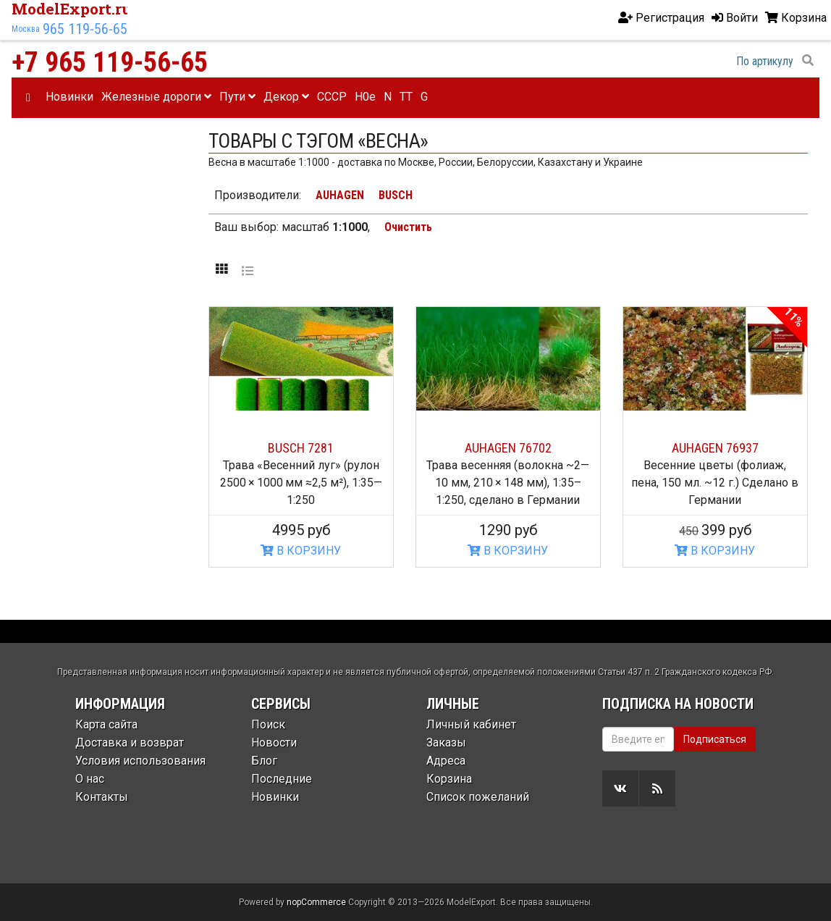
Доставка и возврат (129, 742)
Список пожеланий (477, 797)
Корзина (449, 779)
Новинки (69, 97)
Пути (237, 97)
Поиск (268, 724)
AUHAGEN (340, 195)
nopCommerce (316, 902)
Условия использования (140, 761)
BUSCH (396, 195)
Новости (274, 742)
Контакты (101, 797)
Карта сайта (106, 724)
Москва (26, 29)
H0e (365, 97)
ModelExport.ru (72, 8)
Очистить (408, 227)
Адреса (445, 761)
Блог (264, 761)
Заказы (446, 742)
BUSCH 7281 (301, 447)
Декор (286, 97)
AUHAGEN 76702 (508, 447)
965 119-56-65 (85, 29)
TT (406, 97)
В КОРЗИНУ (301, 551)
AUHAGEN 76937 (715, 447)
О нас (89, 779)
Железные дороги (156, 97)
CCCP (332, 97)
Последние (281, 779)
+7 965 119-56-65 (110, 62)
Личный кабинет (471, 724)
